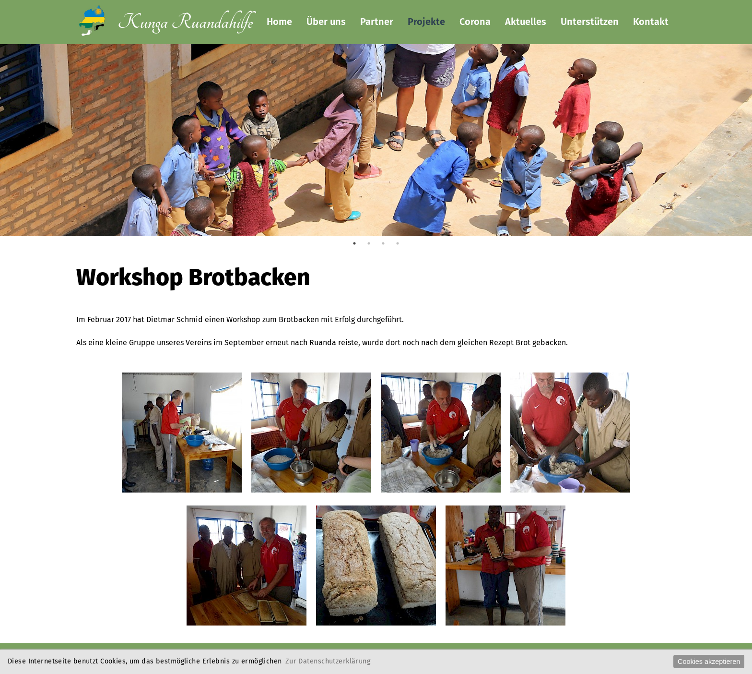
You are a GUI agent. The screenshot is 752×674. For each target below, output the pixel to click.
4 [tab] (397, 243)
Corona (475, 21)
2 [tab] (369, 243)
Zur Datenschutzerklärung (327, 661)
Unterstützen (590, 21)
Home (279, 21)
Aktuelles (525, 21)
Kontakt (651, 21)
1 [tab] (354, 243)
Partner (376, 21)
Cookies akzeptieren (709, 661)
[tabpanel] (376, 213)
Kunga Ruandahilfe (185, 22)
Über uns (326, 21)
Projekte (426, 21)
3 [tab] (383, 243)
